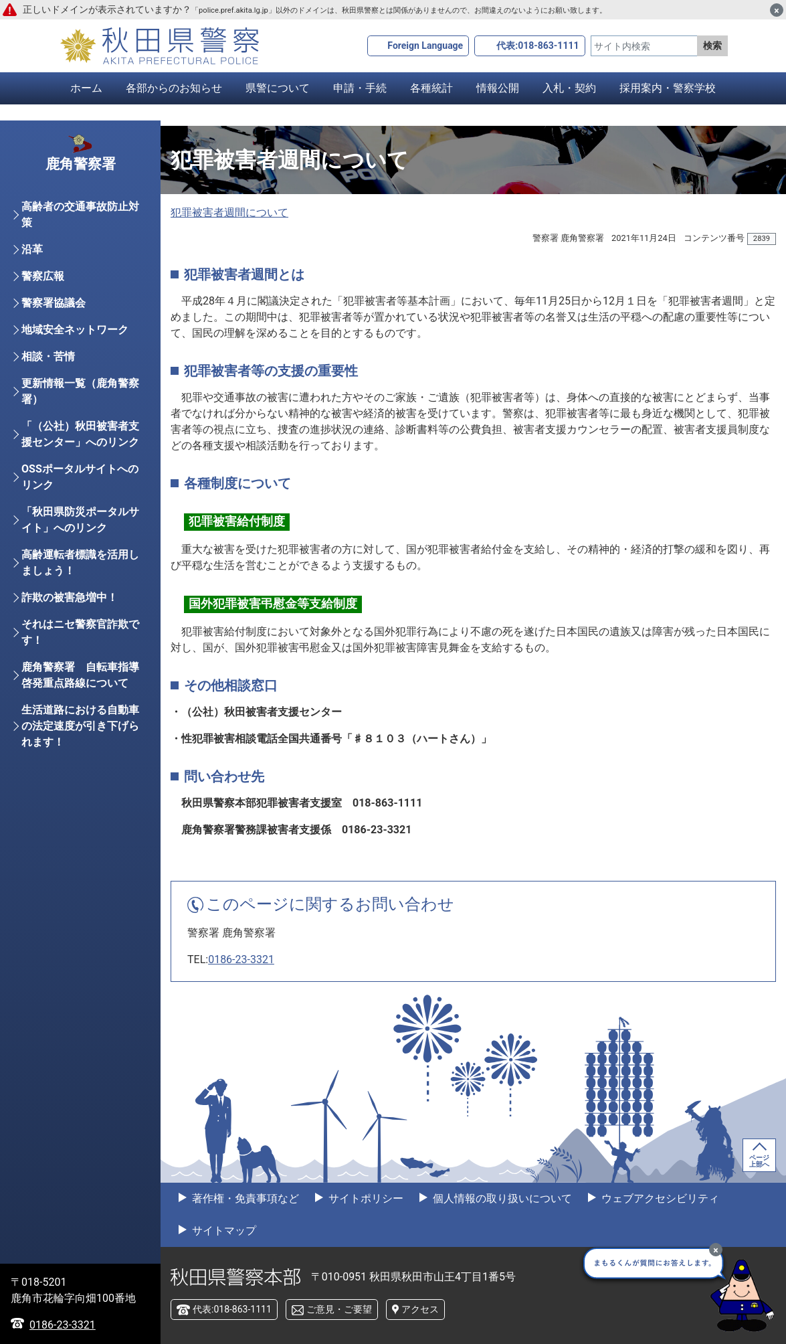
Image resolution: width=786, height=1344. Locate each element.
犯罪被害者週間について (229, 212)
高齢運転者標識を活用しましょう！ (80, 584)
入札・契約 (569, 88)
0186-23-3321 (241, 959)
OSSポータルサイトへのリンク (79, 499)
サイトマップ (222, 1230)
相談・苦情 (48, 378)
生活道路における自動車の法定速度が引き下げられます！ (80, 748)
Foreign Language (425, 45)
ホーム (86, 88)
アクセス (420, 1309)
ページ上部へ (759, 1161)
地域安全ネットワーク (74, 351)
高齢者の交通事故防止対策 (80, 236)
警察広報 (42, 298)
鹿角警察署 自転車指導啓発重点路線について (80, 697)
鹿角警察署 (80, 183)
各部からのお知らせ (174, 88)
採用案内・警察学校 (667, 88)
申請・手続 (360, 88)
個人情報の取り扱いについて (501, 1198)
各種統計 (431, 88)
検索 (712, 45)
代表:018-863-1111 (537, 45)
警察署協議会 (53, 325)
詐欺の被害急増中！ (69, 619)
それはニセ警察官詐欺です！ (80, 654)
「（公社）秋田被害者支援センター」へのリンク (80, 456)
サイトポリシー (364, 1198)
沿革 (32, 271)
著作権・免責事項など (244, 1198)
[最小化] (715, 1249)
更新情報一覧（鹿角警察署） (80, 413)
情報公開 (497, 88)
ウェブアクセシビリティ (659, 1198)
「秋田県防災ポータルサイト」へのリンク (80, 541)
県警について (277, 88)
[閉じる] (776, 10)
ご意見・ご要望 (339, 1309)
